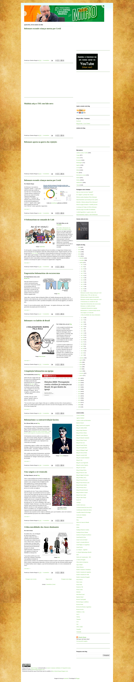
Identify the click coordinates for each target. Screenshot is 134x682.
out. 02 (82, 353)
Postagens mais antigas (66, 579)
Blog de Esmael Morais (81, 445)
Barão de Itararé (80, 423)
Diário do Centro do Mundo (82, 522)
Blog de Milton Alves (81, 477)
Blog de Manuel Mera (81, 470)
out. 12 (82, 330)
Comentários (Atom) (50, 584)
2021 (79, 378)
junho (81, 364)
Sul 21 (77, 614)
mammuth (66, 678)
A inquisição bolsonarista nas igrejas (38, 371)
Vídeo (77, 185)
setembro (82, 358)
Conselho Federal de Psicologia (83, 512)
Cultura (78, 157)
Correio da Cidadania (81, 515)
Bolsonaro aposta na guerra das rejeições (40, 142)
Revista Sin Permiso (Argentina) (83, 607)
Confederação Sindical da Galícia (84, 510)
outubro (81, 262)
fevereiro (82, 373)
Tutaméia (78, 619)
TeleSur (78, 617)
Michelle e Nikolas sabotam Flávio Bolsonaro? (87, 202)
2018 (79, 385)
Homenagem (79, 162)
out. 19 (82, 291)
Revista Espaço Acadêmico (82, 602)
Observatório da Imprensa (82, 562)
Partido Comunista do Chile (82, 574)
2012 (79, 398)
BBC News (31, 384)
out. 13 (82, 328)
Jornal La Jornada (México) (82, 542)
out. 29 (82, 268)
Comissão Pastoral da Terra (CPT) (84, 507)
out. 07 (82, 342)
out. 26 (82, 275)
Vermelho (59, 224)
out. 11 (82, 333)
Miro (77, 172)
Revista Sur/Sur (80, 609)
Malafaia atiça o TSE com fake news (38, 104)
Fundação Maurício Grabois (82, 529)
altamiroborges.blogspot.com (37, 669)
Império (78, 165)
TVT (77, 622)
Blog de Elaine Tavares (81, 440)
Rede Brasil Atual (80, 594)
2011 (79, 400)
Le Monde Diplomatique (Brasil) (83, 552)
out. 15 (82, 324)
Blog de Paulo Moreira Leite (82, 482)
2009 (79, 404)
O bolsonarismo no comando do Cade (39, 220)
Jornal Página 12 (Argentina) (82, 544)
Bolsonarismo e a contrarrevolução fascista (41, 420)
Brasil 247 (78, 500)
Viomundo (78, 631)
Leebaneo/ (61, 455)
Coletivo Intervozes (80, 505)
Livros (77, 167)
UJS (77, 624)
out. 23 (82, 282)
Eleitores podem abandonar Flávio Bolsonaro (86, 197)
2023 (79, 254)
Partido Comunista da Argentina (83, 572)
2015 (79, 391)
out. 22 (82, 284)
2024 (79, 251)
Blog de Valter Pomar (81, 497)
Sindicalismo (79, 182)
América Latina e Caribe (82, 152)
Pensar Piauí (79, 584)
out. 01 (82, 355)
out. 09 (82, 337)
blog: (71, 324)
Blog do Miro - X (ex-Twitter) (83, 123)
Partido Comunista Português (83, 577)
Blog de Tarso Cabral (81, 495)
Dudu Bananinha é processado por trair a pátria (87, 199)
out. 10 (82, 335)
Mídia (77, 170)
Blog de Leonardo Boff (81, 455)
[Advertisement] (48, 81)
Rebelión (78, 592)
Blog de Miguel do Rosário (82, 475)
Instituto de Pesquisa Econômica (83, 534)
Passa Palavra (79, 579)
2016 (79, 389)
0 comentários (46, 60)
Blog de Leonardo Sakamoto (82, 457)
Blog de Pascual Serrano (82, 480)
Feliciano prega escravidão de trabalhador (85, 209)
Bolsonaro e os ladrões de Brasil (37, 321)
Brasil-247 (26, 278)
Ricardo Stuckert (63, 509)
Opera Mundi (79, 564)
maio (81, 366)
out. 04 (82, 348)
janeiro (81, 375)
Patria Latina (79, 582)
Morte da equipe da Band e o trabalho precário (86, 204)
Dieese (78, 524)
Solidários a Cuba (80, 612)
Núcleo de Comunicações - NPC (83, 557)
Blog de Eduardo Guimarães (82, 438)
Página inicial (49, 579)
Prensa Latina (79, 589)
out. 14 (82, 326)
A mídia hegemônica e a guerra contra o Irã (86, 212)
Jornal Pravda (79, 547)
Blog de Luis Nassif (80, 467)
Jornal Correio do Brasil (81, 539)
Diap (77, 520)
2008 (79, 407)
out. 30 (82, 266)
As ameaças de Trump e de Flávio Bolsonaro (86, 207)
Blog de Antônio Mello (81, 428)
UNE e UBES (79, 626)
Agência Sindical (80, 418)
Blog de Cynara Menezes (82, 435)
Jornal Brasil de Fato (81, 537)
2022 (79, 256)
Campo (78, 155)
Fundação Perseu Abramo (82, 532)
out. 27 (82, 273)
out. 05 (82, 346)
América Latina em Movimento (83, 420)
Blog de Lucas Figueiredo (82, 462)
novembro (82, 260)
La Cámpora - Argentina (81, 549)
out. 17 (82, 319)
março (81, 371)
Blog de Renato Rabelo (81, 485)
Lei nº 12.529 (35, 253)
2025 (79, 249)
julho (81, 362)
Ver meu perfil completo (81, 641)
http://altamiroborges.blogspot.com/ (60, 671)
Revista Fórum (79, 604)
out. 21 (82, 286)
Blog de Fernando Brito (81, 447)
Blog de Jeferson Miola (81, 452)
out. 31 (82, 264)
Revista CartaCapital (81, 599)
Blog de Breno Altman (81, 433)
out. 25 (82, 277)
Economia (78, 160)
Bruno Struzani (42, 356)
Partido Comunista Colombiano (83, 569)
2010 (79, 402)
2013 (79, 396)
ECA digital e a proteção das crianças (84, 194)
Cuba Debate (79, 517)
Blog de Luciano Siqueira (82, 465)
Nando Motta (42, 246)
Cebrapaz (78, 502)
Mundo (78, 177)
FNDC (77, 527)
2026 (79, 247)
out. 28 (82, 271)
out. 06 (82, 344)
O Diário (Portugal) (80, 559)
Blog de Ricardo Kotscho (82, 490)
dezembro (82, 258)
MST (77, 554)
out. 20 (82, 288)
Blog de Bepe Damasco (81, 430)
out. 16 (82, 322)
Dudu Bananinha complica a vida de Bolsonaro (87, 214)
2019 (79, 382)
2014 (79, 393)
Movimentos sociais (80, 175)
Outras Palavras (80, 567)
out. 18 (82, 317)
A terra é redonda (80, 415)
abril (81, 369)
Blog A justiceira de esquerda (83, 425)
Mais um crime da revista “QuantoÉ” (84, 192)
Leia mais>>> (27, 209)
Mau (59, 293)
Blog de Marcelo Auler (81, 472)
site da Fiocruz (54, 203)
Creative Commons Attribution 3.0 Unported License (59, 668)
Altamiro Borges (82, 637)
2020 (79, 380)
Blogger (77, 678)
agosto (81, 360)
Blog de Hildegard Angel (82, 450)
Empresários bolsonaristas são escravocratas (42, 273)
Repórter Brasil (79, 597)
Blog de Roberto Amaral (82, 492)
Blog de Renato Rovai (81, 487)
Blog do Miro (25, 668)
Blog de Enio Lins (80, 442)
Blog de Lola (79, 460)
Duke (59, 557)
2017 (79, 387)
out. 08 (82, 339)
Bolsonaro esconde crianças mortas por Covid (42, 29)
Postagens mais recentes (31, 579)
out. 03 (82, 350)
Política (78, 180)
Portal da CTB (79, 587)
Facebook (78, 121)
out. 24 (82, 280)
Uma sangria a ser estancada (35, 472)
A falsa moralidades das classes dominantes (41, 527)
